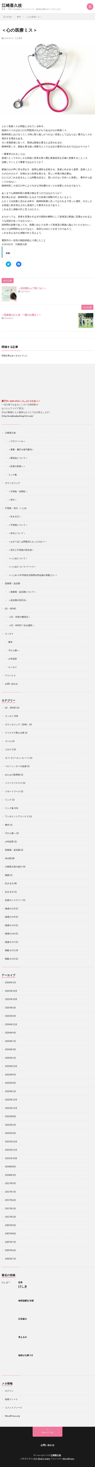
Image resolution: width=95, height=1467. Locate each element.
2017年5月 (10, 1208)
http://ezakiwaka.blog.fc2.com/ (17, 416)
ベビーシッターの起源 (15, 766)
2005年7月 (10, 1258)
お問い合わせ (11, 683)
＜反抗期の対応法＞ (18, 600)
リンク (8, 799)
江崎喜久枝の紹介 (13, 866)
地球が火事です (25, 1355)
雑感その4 (10, 916)
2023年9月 (10, 1074)
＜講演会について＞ (18, 458)
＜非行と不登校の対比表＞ (21, 550)
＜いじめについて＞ (18, 558)
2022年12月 (11, 1099)
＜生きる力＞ (14, 516)
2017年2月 (10, 1216)
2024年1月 (10, 1057)
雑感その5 (10, 925)
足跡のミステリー (13, 900)
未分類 (8, 858)
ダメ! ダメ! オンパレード (17, 758)
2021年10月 (11, 1158)
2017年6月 (10, 1200)
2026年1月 (10, 982)
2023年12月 (11, 1066)
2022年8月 (10, 1116)
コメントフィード (13, 1407)
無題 (7, 875)
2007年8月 (10, 1233)
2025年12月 (11, 991)
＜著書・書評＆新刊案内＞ (21, 449)
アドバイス (10, 675)
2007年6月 (10, 1250)
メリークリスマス (13, 783)
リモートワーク (12, 791)
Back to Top (47, 1432)
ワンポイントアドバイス (17, 816)
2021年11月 (11, 1149)
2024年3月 (10, 1049)
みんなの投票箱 (12, 774)
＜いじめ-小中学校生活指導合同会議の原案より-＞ (32, 575)
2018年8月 (10, 1166)
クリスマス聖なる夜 (14, 732)
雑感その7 (10, 942)
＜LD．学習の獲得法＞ (19, 617)
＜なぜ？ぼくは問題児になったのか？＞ (27, 541)
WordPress (68, 1458)
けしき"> (9, 1288)
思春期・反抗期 (12, 583)
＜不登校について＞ (18, 525)
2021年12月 (11, 1141)
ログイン (9, 1390)
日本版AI (22, 1319)
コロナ (8, 749)
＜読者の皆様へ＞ (16, 466)
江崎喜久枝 (12, 5)
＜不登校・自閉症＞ (18, 491)
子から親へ (13, 650)
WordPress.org (12, 1416)
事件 (20, 38)
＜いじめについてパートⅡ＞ (22, 566)
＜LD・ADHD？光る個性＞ (21, 625)
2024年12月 (11, 1024)
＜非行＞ (12, 499)
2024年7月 (10, 1041)
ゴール (8, 741)
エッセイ (9, 633)
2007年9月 (10, 1225)
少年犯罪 (12, 658)
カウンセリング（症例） (17, 724)
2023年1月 (10, 1091)
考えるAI (22, 1337)
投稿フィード (11, 1399)
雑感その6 (10, 933)
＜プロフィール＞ (16, 441)
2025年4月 (10, 1016)
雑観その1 (10, 950)
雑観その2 (10, 958)
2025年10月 (11, 999)
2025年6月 (10, 1007)
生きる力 (9, 883)
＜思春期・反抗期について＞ (22, 591)
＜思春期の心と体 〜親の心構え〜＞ (21, 314)
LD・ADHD (10, 608)
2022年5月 (10, 1124)
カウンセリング (12, 483)
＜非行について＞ (16, 533)
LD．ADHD (10, 707)
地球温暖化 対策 (26, 1300)
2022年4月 (10, 1133)
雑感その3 (10, 908)
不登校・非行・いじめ (15, 508)
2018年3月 (10, 1175)
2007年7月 (10, 1242)
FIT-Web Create (42, 1458)
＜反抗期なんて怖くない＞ (32, 288)
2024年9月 (10, 1032)
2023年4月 (10, 1083)
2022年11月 (11, 1108)
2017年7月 (10, 1191)
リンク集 (12, 474)
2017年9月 (10, 1183)
